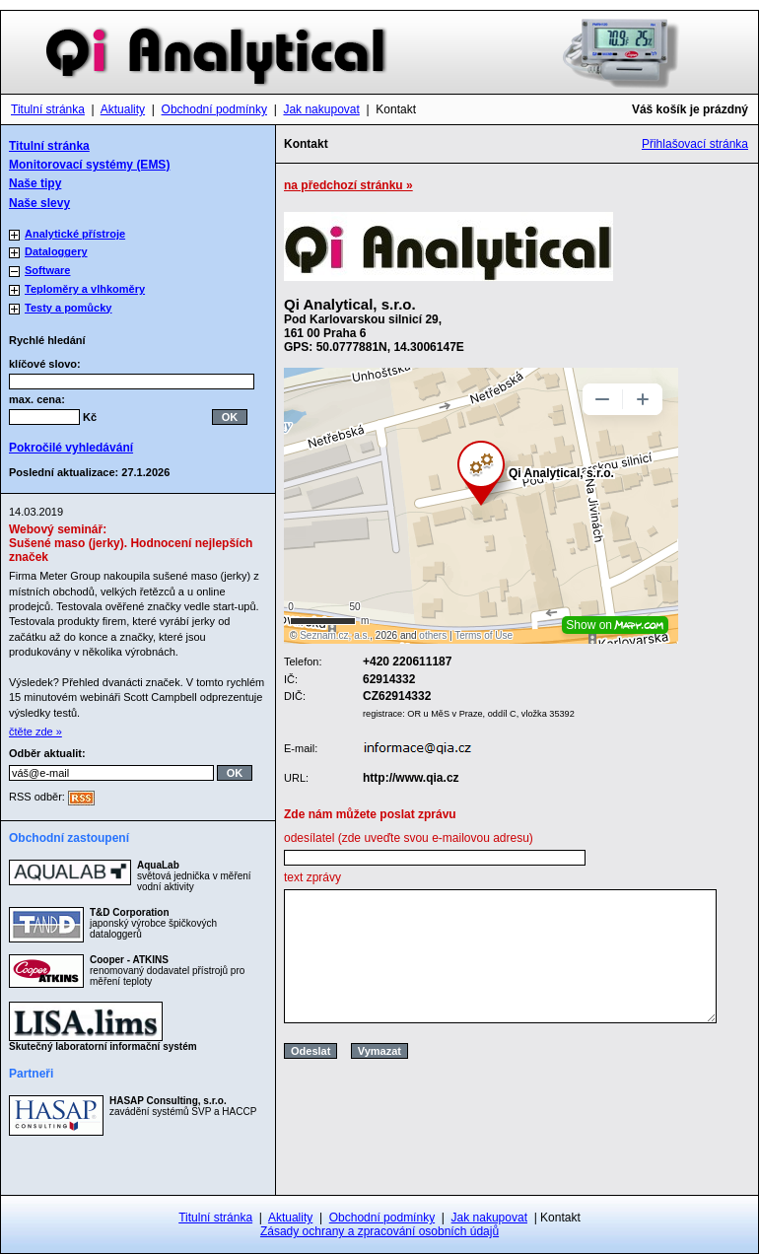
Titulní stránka (48, 109)
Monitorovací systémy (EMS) (89, 165)
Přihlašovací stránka (695, 144)
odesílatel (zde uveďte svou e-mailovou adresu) (408, 838)
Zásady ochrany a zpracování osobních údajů (379, 1231)
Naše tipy (35, 183)
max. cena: (37, 399)
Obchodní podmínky (214, 109)
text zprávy (312, 877)
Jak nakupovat (321, 109)
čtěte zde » (35, 731)
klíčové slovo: (51, 364)
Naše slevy (39, 203)
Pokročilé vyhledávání (71, 447)
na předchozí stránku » (348, 185)
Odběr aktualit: (47, 753)
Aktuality (123, 109)
